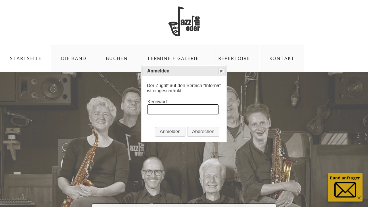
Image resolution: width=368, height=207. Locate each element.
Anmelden (170, 131)
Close (220, 71)
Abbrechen (203, 131)
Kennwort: (157, 101)
